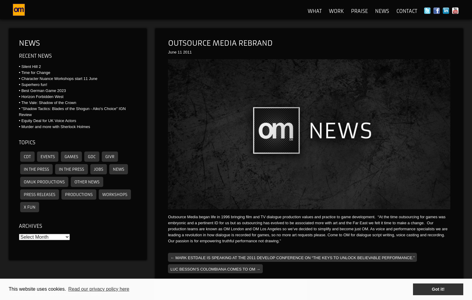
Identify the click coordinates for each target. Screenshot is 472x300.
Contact (406, 11)
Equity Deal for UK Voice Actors (48, 120)
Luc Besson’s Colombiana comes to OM (215, 269)
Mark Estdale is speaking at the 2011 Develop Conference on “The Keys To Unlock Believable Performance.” (292, 258)
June (172, 52)
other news (86, 182)
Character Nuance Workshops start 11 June (59, 78)
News (382, 11)
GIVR (109, 156)
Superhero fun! (34, 84)
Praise (359, 11)
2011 (187, 52)
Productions (79, 194)
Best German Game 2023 (43, 90)
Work (336, 11)
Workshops (114, 194)
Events (48, 156)
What (315, 11)
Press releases (39, 194)
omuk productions (44, 182)
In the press (36, 169)
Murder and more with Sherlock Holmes (55, 126)
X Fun (30, 207)
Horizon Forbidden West (42, 96)
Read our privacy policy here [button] (98, 289)
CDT (27, 156)
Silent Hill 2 (31, 66)
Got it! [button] (438, 289)
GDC (92, 156)
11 (180, 52)
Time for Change (35, 72)
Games (71, 156)
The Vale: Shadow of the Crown (48, 102)
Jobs (98, 169)
